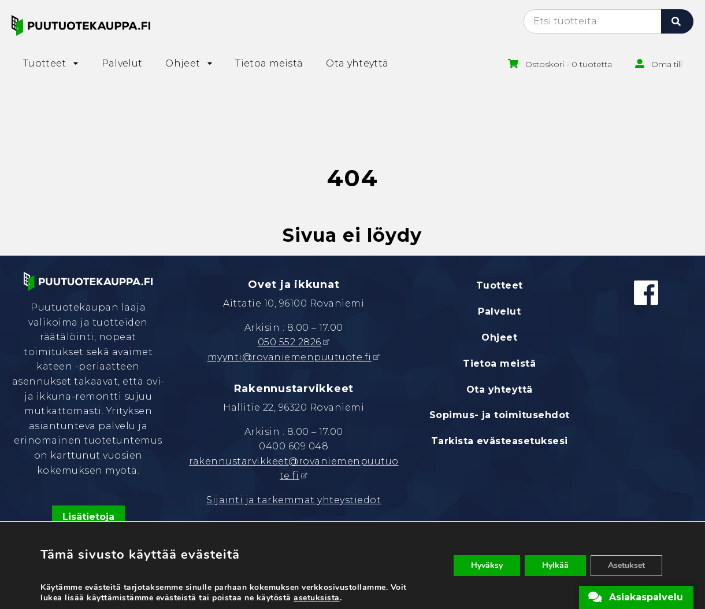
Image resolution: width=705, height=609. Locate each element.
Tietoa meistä (499, 363)
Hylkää (555, 565)
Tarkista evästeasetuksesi (499, 440)
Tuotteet (499, 285)
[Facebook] (646, 293)
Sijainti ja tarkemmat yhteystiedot (293, 499)
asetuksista (317, 598)
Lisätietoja (88, 516)
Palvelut (499, 311)
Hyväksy (487, 565)
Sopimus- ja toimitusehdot (499, 414)
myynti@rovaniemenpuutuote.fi (289, 357)
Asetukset (626, 565)
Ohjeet (499, 337)
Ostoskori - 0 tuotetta (568, 64)
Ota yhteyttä (499, 389)
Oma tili (666, 64)
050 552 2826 (289, 342)
